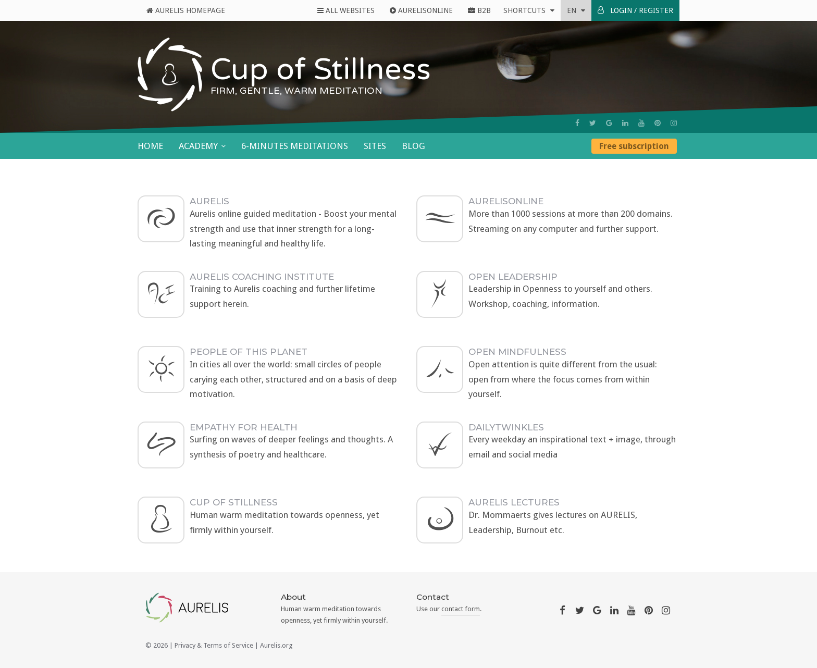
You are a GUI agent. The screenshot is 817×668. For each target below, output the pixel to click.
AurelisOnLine (505, 201)
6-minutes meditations (294, 146)
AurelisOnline (421, 10)
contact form (460, 609)
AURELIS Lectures (514, 502)
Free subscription (634, 146)
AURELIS (209, 201)
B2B (479, 10)
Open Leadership (513, 276)
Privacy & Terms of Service (214, 645)
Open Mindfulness (517, 352)
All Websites (346, 10)
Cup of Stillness (234, 502)
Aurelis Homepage (185, 10)
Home (150, 146)
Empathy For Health (244, 427)
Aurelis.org (276, 645)
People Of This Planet (248, 352)
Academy (198, 146)
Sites (375, 146)
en (576, 10)
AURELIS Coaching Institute (262, 276)
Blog (413, 146)
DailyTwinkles (506, 427)
